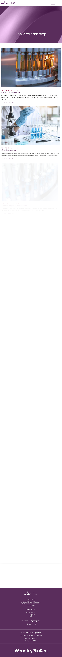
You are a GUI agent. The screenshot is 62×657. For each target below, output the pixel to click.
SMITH (35, 641)
